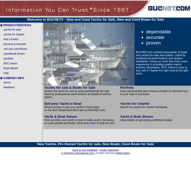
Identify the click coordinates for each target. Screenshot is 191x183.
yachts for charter (14, 34)
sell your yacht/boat (15, 48)
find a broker (11, 39)
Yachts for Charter (135, 103)
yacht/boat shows (14, 53)
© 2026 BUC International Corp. (78, 153)
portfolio (8, 58)
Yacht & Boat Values (60, 116)
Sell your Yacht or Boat (62, 103)
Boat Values (11, 68)
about (7, 82)
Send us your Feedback (85, 150)
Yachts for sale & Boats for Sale (70, 87)
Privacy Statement (109, 150)
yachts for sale (12, 29)
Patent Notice (123, 153)
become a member (15, 43)
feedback (9, 87)
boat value (89, 123)
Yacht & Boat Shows (136, 116)
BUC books (10, 63)
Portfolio (127, 87)
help (6, 72)
